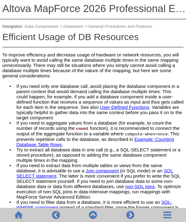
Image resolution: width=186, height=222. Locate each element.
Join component (102, 170)
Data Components (42, 26)
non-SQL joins (140, 186)
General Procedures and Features (120, 26)
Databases (74, 26)
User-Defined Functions (124, 107)
